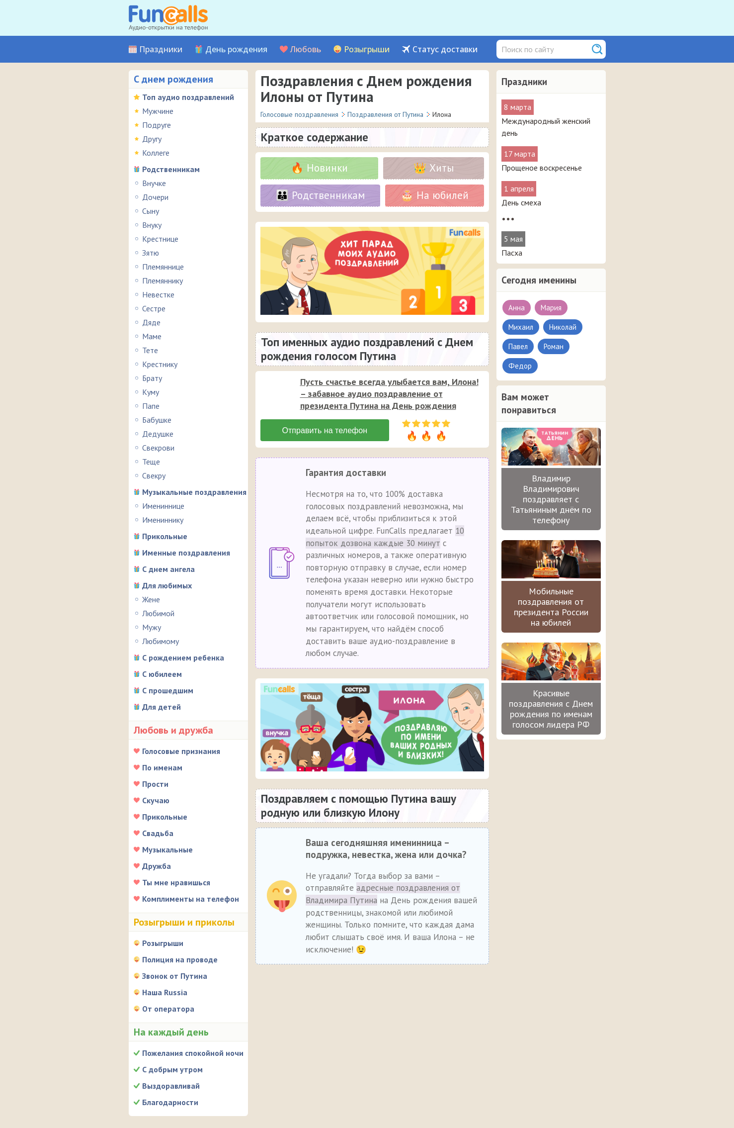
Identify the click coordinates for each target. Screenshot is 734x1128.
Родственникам (171, 169)
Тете (150, 350)
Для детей (161, 707)
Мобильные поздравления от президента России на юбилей (551, 606)
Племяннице (163, 267)
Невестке (158, 294)
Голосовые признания (181, 751)
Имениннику (162, 520)
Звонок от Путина (174, 976)
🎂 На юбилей (435, 195)
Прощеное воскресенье (541, 168)
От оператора (168, 1009)
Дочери (155, 197)
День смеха (521, 202)
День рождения (236, 49)
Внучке (154, 183)
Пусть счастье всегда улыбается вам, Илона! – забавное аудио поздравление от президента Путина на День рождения (389, 393)
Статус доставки (445, 49)
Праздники (160, 49)
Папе (151, 406)
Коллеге (155, 153)
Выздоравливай (171, 1086)
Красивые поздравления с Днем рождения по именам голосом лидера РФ (551, 708)
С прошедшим (167, 690)
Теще (151, 462)
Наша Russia (164, 992)
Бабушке (156, 420)
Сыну (150, 211)
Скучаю (155, 800)
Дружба (156, 866)
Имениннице (163, 506)
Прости (155, 784)
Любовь (305, 49)
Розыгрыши (367, 49)
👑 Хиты (433, 168)
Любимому (160, 641)
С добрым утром (172, 1069)
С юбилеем (162, 674)
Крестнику (159, 364)
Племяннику (162, 280)
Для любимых (167, 585)
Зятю (150, 253)
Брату (152, 378)
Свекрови (158, 448)
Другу (152, 139)
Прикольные (164, 536)
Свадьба (157, 833)
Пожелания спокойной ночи (193, 1053)
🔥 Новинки (319, 168)
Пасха (511, 253)
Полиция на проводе (180, 959)
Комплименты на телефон (190, 899)
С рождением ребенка (183, 657)
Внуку (152, 225)
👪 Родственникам (320, 195)
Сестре (153, 308)
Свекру (153, 475)
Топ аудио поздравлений (188, 97)
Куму (150, 392)
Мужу (151, 627)
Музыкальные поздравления (194, 492)
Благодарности (170, 1102)
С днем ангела (168, 569)
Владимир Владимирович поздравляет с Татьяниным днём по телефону (551, 499)
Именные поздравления (186, 553)
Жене (151, 599)
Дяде (151, 322)
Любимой (158, 613)
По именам (162, 767)
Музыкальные (167, 849)
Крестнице (160, 239)
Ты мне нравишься (176, 882)
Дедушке (157, 434)
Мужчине (157, 111)
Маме (152, 336)
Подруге (156, 125)
